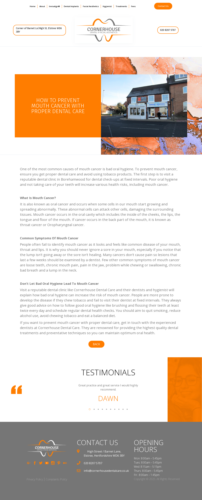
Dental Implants (71, 6)
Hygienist (107, 6)
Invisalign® (54, 6)
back (96, 344)
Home (32, 6)
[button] (42, 6)
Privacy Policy (34, 479)
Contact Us (163, 6)
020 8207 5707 (168, 30)
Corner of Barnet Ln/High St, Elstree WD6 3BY (39, 30)
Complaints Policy (56, 479)
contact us (97, 442)
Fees (133, 6)
